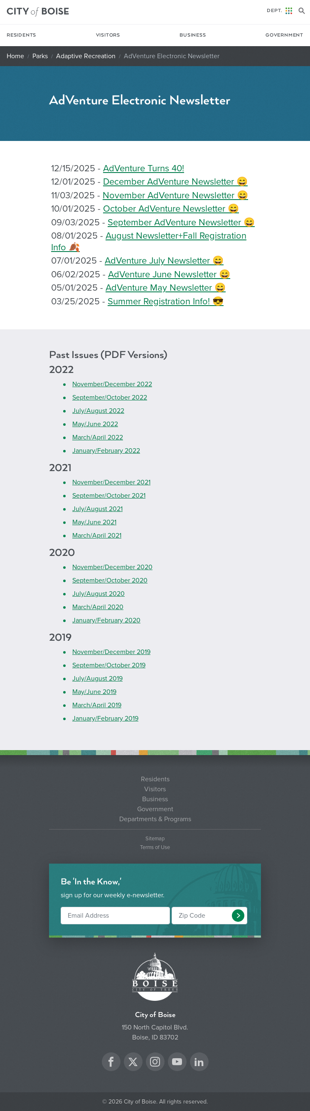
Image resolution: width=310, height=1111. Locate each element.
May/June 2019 (94, 692)
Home (15, 56)
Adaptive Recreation (86, 56)
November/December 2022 (112, 384)
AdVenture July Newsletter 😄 (164, 260)
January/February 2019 (105, 718)
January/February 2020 (106, 620)
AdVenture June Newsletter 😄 (169, 274)
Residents (21, 35)
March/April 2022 (97, 437)
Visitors (108, 35)
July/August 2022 (98, 411)
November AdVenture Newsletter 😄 (175, 195)
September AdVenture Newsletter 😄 (181, 222)
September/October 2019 (108, 665)
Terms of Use (155, 847)
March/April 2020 (97, 607)
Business (193, 35)
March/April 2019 (96, 705)
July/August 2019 (97, 678)
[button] (238, 915)
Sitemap (155, 839)
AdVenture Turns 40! (143, 168)
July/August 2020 (98, 594)
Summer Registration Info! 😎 (166, 301)
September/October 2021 (108, 495)
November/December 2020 (112, 567)
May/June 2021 (94, 522)
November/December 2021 (111, 482)
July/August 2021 (97, 509)
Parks (40, 56)
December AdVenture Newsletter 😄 (175, 181)
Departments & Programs (155, 819)
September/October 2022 (109, 397)
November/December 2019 (111, 652)
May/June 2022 (95, 424)
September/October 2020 (110, 580)
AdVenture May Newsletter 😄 (166, 287)
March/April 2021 (96, 535)
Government (284, 35)
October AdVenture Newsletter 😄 (171, 208)
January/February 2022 (106, 451)
